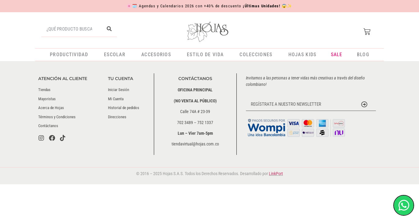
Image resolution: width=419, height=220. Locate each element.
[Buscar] (109, 29)
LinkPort (276, 173)
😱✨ (287, 6)
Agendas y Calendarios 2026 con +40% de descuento (209, 6)
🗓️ (135, 6)
